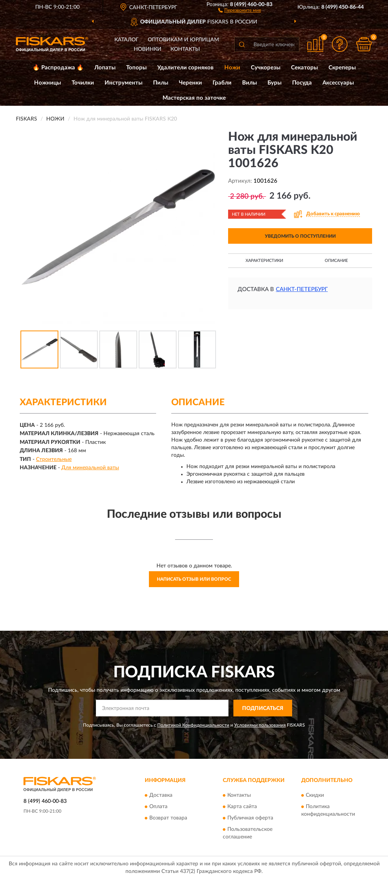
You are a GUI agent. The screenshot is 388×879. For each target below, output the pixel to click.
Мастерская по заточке (194, 98)
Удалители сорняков (185, 68)
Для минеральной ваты (90, 467)
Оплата (158, 806)
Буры (275, 83)
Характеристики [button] (264, 261)
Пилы (160, 83)
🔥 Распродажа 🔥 (58, 68)
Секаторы (304, 68)
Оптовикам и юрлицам (183, 39)
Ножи (232, 68)
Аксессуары (338, 83)
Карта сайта (242, 806)
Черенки (190, 83)
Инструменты (123, 83)
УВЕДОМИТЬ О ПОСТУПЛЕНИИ (300, 236)
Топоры (136, 68)
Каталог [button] (126, 39)
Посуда (302, 83)
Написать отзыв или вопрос (194, 579)
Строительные (54, 459)
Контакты (185, 49)
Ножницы (47, 83)
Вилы (249, 83)
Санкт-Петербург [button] (302, 289)
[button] (239, 10)
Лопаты (105, 68)
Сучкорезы (265, 68)
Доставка (160, 795)
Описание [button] (336, 261)
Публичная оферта (250, 818)
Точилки (83, 83)
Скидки (315, 795)
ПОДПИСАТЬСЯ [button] (262, 708)
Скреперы (342, 68)
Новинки (147, 49)
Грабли (222, 83)
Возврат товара (168, 818)
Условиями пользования (260, 725)
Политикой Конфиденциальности (193, 725)
